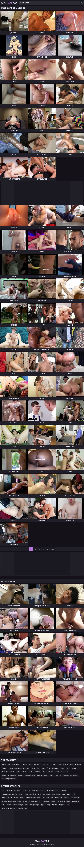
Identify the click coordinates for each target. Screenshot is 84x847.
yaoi (68, 804)
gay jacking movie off (8, 808)
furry (48, 764)
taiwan (74, 768)
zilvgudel (61, 804)
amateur (37, 771)
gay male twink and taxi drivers (11, 801)
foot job (24, 771)
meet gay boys (34, 804)
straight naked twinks (13, 790)
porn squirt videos (75, 764)
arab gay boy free (48, 771)
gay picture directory (50, 801)
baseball (20, 775)
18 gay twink (35, 768)
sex (79, 768)
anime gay (55, 768)
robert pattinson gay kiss (9, 794)
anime (62, 768)
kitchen (54, 804)
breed (22, 797)
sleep (68, 794)
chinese (24, 764)
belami (31, 771)
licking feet (75, 801)
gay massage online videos (51, 794)
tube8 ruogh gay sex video (31, 790)
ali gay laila (64, 771)
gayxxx (43, 804)
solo (43, 764)
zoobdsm (20, 808)
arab (68, 768)
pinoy (16, 797)
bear (53, 764)
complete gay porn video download (36, 775)
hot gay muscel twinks (48, 790)
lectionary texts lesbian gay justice (17, 804)
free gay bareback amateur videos (19, 768)
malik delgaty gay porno (33, 797)
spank (59, 764)
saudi (3, 790)
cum (57, 775)
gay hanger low (61, 790)
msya (21, 794)
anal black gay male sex (9, 778)
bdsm (43, 768)
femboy (65, 764)
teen (18, 771)
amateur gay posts (64, 801)
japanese (37, 764)
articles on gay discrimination (69, 775)
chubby (4, 768)
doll (74, 794)
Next (52, 549)
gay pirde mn (75, 797)
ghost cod (5, 771)
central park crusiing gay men (32, 801)
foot (48, 768)
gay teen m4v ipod (30, 794)
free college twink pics (62, 797)
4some (51, 775)
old (26, 808)
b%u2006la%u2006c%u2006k (11, 764)
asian (57, 771)
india (63, 794)
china (30, 764)
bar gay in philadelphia (9, 775)
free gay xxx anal (48, 797)
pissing (12, 771)
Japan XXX (8, 2)
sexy (48, 804)
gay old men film (7, 797)
